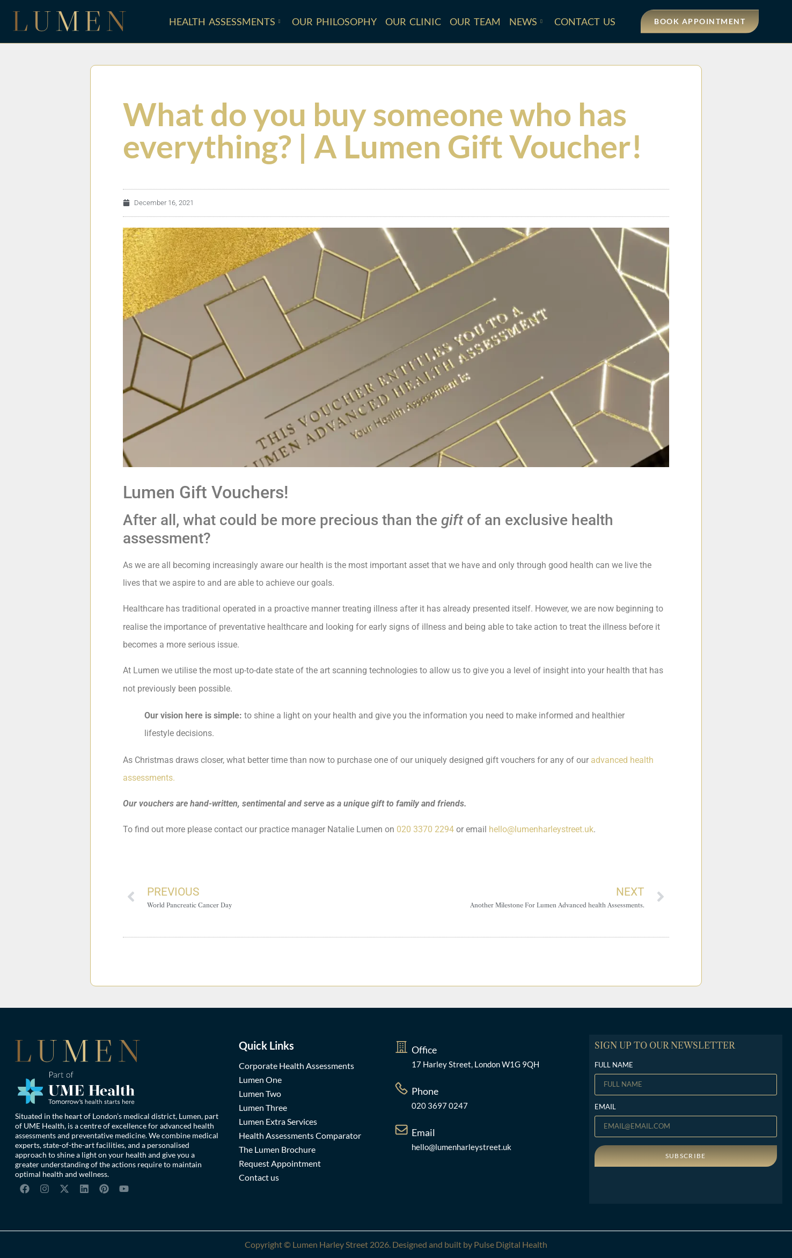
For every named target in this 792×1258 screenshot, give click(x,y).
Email (423, 1132)
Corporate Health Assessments (296, 1065)
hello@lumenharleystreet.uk (541, 829)
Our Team (475, 21)
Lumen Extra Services (278, 1121)
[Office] (401, 1047)
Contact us (259, 1177)
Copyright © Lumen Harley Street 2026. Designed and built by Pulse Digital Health (396, 1244)
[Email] (401, 1130)
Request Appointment (280, 1163)
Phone (425, 1091)
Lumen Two (260, 1093)
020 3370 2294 (425, 829)
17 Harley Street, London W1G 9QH (475, 1064)
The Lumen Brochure (277, 1149)
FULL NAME (614, 1065)
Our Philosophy (334, 21)
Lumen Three (263, 1107)
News (525, 21)
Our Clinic (413, 21)
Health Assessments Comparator (300, 1135)
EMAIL (605, 1107)
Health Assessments (225, 21)
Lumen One (260, 1079)
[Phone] (401, 1088)
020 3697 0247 (440, 1105)
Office (424, 1050)
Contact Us (584, 21)
